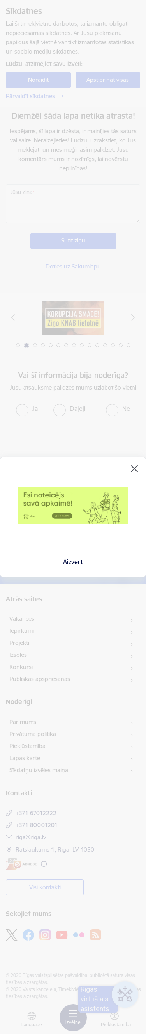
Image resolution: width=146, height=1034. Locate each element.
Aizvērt (73, 562)
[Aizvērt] (134, 468)
